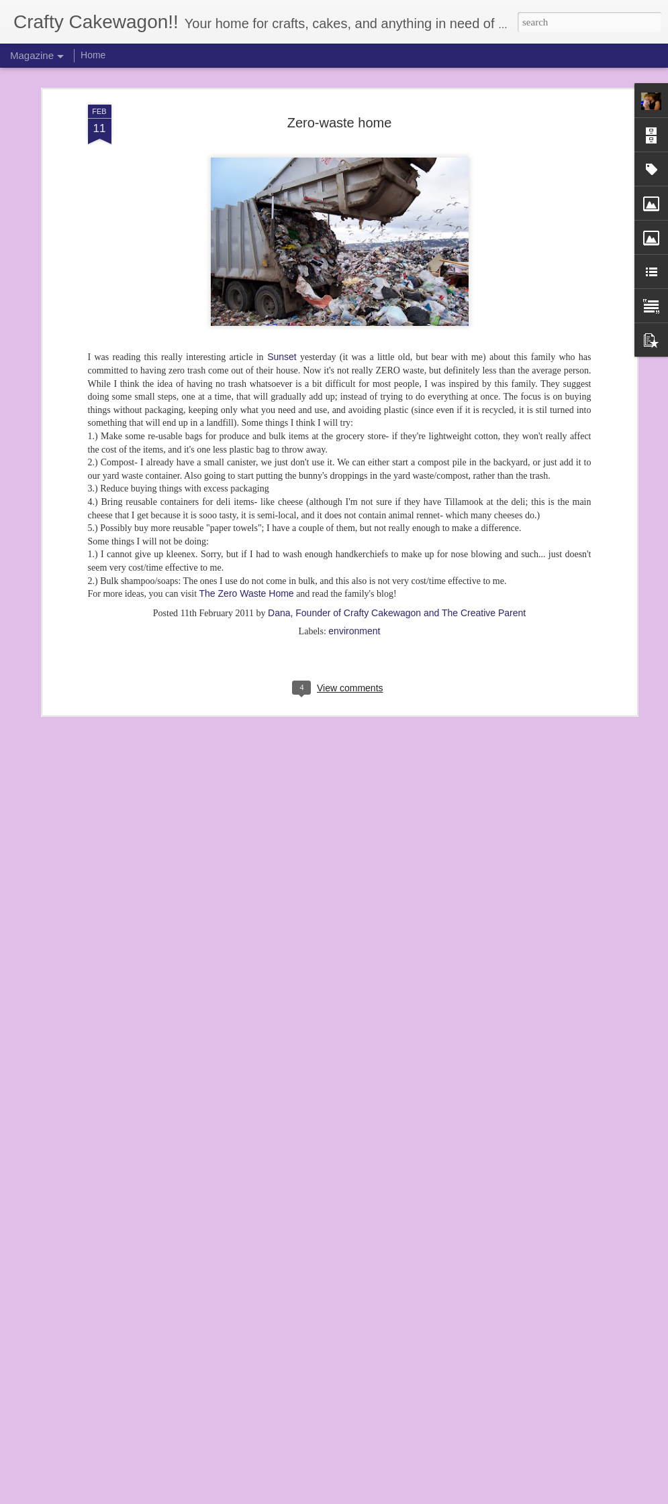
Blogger (371, 1497)
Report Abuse (410, 1497)
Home (93, 55)
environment (354, 556)
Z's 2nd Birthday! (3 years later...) (286, 1336)
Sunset (280, 282)
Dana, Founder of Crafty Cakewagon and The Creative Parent (397, 537)
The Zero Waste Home (246, 519)
